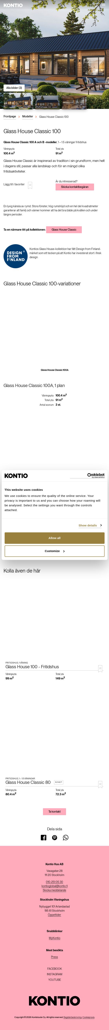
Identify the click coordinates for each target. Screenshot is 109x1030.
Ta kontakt (54, 811)
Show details (88, 525)
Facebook (54, 968)
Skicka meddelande (54, 890)
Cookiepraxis (88, 1017)
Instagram (54, 974)
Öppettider (54, 914)
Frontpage (10, 116)
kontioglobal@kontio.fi (55, 886)
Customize (54, 551)
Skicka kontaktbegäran (75, 186)
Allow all (54, 538)
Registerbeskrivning (72, 1017)
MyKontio (54, 938)
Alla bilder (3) (14, 87)
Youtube (54, 979)
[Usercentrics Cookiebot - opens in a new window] (87, 475)
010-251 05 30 (54, 881)
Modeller (27, 116)
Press (54, 957)
